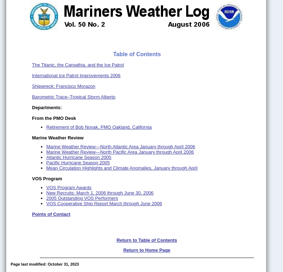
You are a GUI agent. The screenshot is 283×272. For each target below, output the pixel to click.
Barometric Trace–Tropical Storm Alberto (73, 97)
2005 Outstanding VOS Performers (82, 198)
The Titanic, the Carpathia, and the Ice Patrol (78, 65)
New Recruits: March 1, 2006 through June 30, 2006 (99, 193)
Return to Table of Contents (146, 240)
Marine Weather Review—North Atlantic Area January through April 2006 (120, 146)
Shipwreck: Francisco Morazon (63, 86)
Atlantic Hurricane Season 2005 (78, 157)
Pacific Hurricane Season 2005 (78, 162)
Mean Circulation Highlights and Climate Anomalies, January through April (122, 168)
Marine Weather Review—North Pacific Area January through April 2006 (120, 152)
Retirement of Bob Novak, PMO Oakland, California (99, 127)
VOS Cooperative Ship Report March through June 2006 (104, 203)
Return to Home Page (146, 250)
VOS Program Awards (68, 187)
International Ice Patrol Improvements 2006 (76, 75)
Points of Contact (51, 214)
